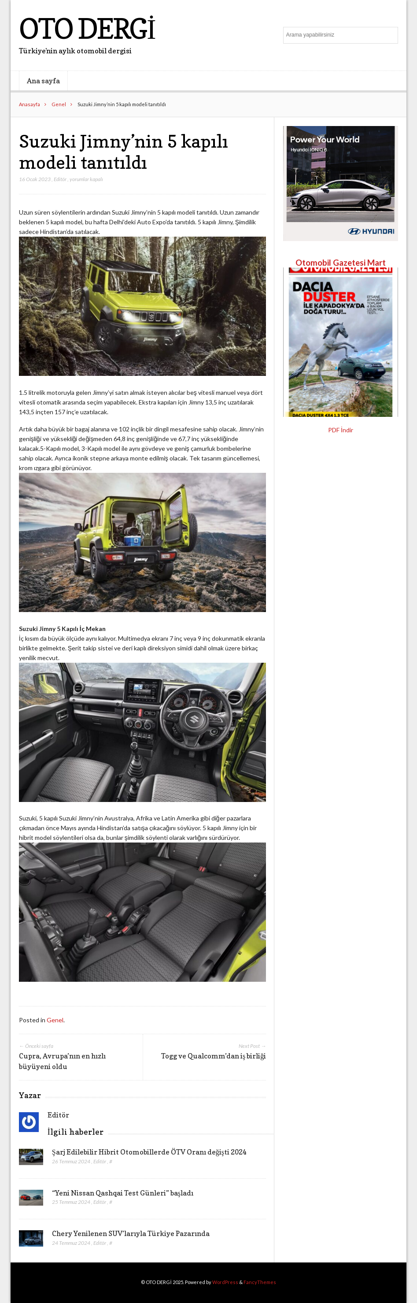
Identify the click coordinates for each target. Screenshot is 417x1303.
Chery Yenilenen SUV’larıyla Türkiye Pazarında (131, 1233)
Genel (59, 104)
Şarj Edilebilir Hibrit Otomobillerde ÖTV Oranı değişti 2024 (149, 1151)
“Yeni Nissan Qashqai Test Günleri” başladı (122, 1192)
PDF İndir (340, 430)
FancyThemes (260, 1282)
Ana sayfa (43, 80)
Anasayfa (29, 104)
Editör (60, 179)
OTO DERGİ (87, 28)
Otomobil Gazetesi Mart (340, 262)
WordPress (225, 1282)
